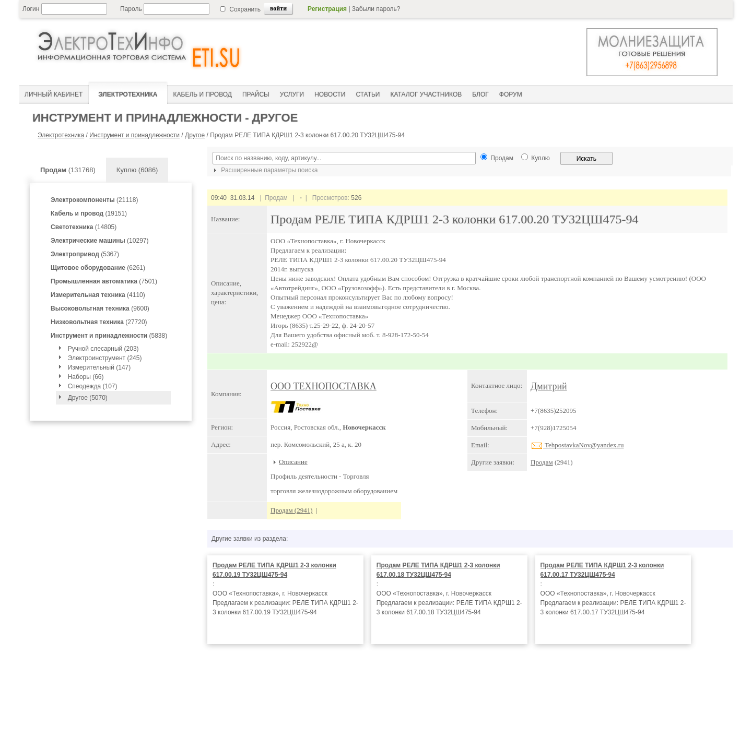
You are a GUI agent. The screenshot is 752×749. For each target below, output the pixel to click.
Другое (195, 135)
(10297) (99, 240)
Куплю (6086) (137, 170)
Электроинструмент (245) (105, 358)
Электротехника (61, 135)
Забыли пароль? (376, 9)
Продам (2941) (292, 510)
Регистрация (327, 9)
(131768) (68, 170)
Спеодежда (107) (93, 386)
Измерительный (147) (99, 367)
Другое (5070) (88, 397)
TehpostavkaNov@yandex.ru (577, 445)
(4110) (98, 295)
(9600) (100, 308)
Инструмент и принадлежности (134, 135)
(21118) (94, 200)
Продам (542, 462)
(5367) (85, 254)
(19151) (89, 213)
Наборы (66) (86, 377)
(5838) (109, 335)
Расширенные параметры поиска (264, 170)
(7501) (104, 281)
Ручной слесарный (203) (103, 348)
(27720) (99, 322)
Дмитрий (549, 386)
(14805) (83, 227)
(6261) (98, 267)
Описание (293, 462)
